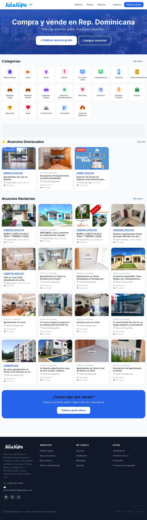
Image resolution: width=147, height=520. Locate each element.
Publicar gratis (133, 4)
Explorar (79, 4)
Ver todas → (139, 61)
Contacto (140, 511)
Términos (118, 511)
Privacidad (118, 460)
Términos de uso (121, 455)
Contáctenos (119, 450)
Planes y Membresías (50, 465)
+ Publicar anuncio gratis (56, 40)
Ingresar (117, 4)
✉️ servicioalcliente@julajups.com (17, 488)
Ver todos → (139, 198)
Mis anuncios (46, 460)
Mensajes (80, 460)
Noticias (101, 4)
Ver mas (141, 141)
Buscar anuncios (47, 455)
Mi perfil (80, 465)
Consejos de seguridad (124, 465)
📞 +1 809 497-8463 (13, 483)
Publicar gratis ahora (74, 410)
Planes (90, 4)
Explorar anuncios (94, 40)
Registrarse (81, 455)
